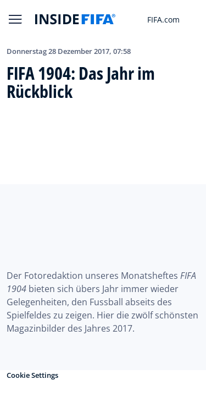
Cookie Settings (32, 375)
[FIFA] (75, 19)
